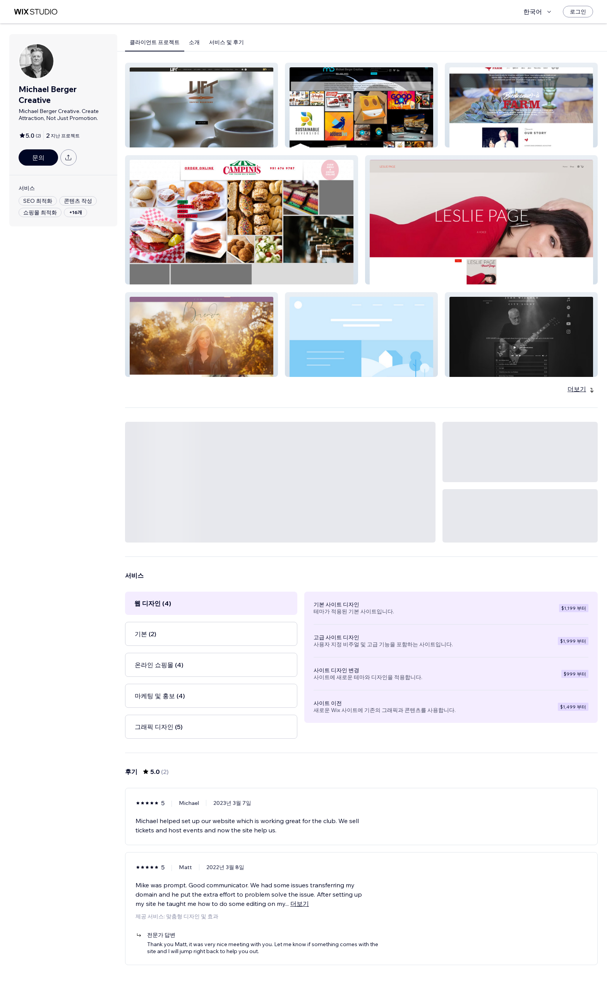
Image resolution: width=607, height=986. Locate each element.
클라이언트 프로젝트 (155, 42)
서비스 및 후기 (226, 42)
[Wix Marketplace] (35, 11)
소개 (194, 42)
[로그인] (578, 11)
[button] (201, 105)
